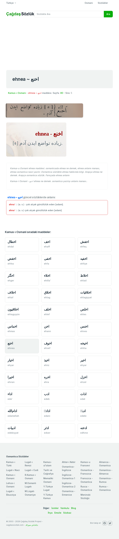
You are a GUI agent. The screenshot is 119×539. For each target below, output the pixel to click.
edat (82, 399)
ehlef (47, 314)
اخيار (11, 360)
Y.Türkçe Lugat (48, 488)
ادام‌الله (12, 411)
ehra (46, 382)
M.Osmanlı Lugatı (30, 485)
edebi (83, 416)
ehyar (11, 365)
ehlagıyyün (14, 314)
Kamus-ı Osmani (17, 93)
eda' (10, 399)
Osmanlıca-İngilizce (68, 468)
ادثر (46, 428)
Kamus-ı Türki (10, 464)
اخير (83, 360)
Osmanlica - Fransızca (87, 472)
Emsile (57, 512)
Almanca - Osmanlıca (105, 464)
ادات (83, 394)
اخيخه (84, 343)
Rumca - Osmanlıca (105, 488)
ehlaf (10, 297)
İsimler (55, 508)
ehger (11, 280)
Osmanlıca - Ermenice (68, 493)
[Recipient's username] (69, 14)
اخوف (48, 343)
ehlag (47, 297)
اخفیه (83, 259)
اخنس (84, 326)
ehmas (11, 331)
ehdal (11, 246)
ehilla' (47, 280)
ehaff (47, 246)
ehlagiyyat (86, 297)
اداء (10, 394)
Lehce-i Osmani (10, 485)
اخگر (11, 275)
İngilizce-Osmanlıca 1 (68, 477)
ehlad (83, 280)
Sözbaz (67, 512)
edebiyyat (13, 432)
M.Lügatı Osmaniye (30, 493)
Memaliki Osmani (48, 480)
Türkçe (10, 3)
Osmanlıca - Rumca (105, 480)
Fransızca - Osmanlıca (87, 480)
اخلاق (47, 292)
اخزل (83, 377)
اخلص (84, 309)
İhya (50, 512)
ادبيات (11, 428)
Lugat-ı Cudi (31, 470)
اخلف (47, 309)
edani (47, 416)
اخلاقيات (85, 292)
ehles (83, 314)
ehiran (11, 382)
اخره (47, 377)
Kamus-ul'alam (47, 464)
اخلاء (47, 275)
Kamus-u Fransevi (85, 464)
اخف (47, 242)
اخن (46, 326)
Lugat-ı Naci (13, 470)
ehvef (47, 348)
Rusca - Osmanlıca (86, 488)
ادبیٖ (83, 411)
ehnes (83, 331)
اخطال (12, 242)
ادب (46, 394)
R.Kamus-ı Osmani (30, 477)
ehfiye (83, 263)
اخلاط (84, 275)
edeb (47, 399)
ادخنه (83, 428)
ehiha (83, 348)
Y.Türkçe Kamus (48, 496)
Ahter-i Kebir (68, 462)
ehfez (11, 263)
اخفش (84, 242)
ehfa (46, 263)
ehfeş (83, 246)
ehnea (11, 348)
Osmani (89, 3)
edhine (84, 432)
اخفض (12, 259)
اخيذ (46, 360)
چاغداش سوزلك (31, 525)
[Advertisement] (59, 43)
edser (47, 432)
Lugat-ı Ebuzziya (11, 493)
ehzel (83, 382)
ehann (47, 331)
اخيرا (11, 377)
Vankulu (64, 508)
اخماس (12, 326)
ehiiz (46, 365)
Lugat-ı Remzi (29, 464)
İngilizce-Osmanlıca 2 (68, 485)
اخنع (10, 343)
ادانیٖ (47, 411)
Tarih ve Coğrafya (48, 472)
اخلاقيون (13, 309)
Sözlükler (103, 3)
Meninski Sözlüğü (85, 496)
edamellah (13, 416)
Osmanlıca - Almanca (105, 472)
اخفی (47, 259)
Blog (73, 508)
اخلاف (12, 292)
